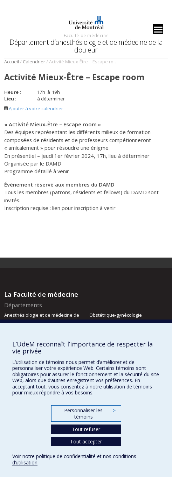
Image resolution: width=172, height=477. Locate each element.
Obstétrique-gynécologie (115, 315)
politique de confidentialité (66, 456)
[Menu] (158, 29)
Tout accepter (86, 441)
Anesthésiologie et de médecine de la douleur (41, 318)
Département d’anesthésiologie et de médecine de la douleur (86, 46)
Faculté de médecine (86, 35)
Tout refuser (86, 429)
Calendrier (34, 61)
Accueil (11, 61)
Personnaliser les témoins (89, 413)
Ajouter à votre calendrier (33, 108)
